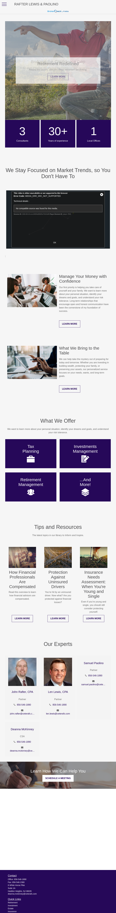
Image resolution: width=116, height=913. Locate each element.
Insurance (12, 911)
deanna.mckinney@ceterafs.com (22, 751)
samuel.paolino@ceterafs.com (93, 684)
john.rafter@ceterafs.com (22, 713)
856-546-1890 (24, 705)
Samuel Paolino (94, 663)
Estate (11, 908)
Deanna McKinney (22, 729)
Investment (13, 905)
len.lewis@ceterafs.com (58, 713)
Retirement (13, 902)
